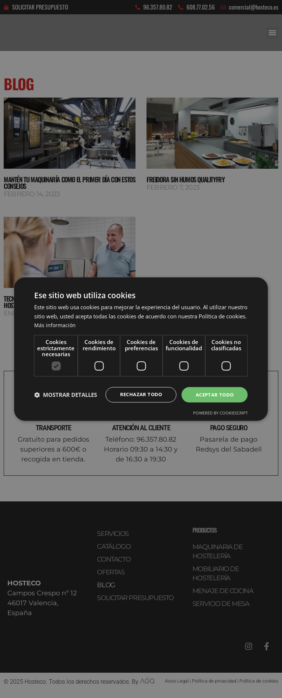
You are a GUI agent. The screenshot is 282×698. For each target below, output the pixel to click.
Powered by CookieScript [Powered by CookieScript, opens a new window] (220, 413)
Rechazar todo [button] (136, 394)
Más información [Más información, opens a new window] (55, 324)
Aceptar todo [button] (213, 394)
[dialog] (141, 349)
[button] (65, 394)
